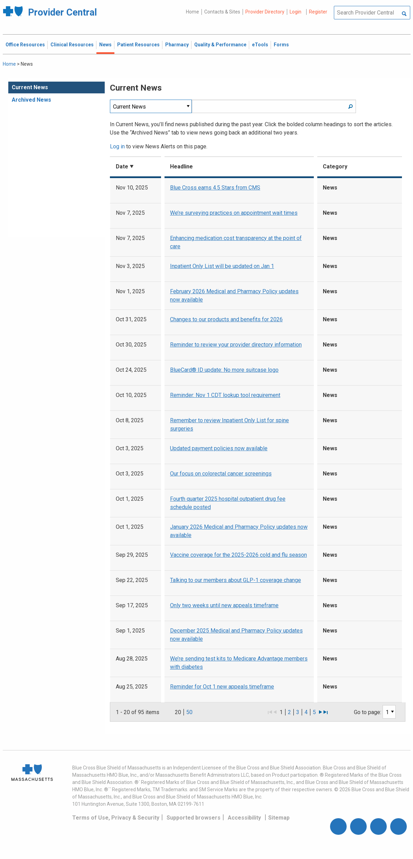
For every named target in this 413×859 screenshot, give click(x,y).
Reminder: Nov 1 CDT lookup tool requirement (225, 395)
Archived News (31, 99)
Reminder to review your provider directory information (236, 344)
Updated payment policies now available (218, 448)
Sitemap (279, 817)
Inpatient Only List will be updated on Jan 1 (222, 266)
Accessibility (244, 817)
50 (189, 712)
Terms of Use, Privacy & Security (115, 817)
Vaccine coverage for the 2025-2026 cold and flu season (238, 555)
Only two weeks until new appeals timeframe (224, 605)
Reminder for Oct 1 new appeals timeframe (222, 686)
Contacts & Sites (222, 12)
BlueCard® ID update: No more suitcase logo (224, 370)
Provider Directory (264, 12)
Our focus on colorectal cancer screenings (221, 473)
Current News (30, 87)
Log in (117, 146)
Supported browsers (193, 817)
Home (192, 12)
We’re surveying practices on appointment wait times (234, 213)
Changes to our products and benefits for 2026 (226, 319)
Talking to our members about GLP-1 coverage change (235, 580)
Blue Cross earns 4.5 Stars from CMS (215, 187)
